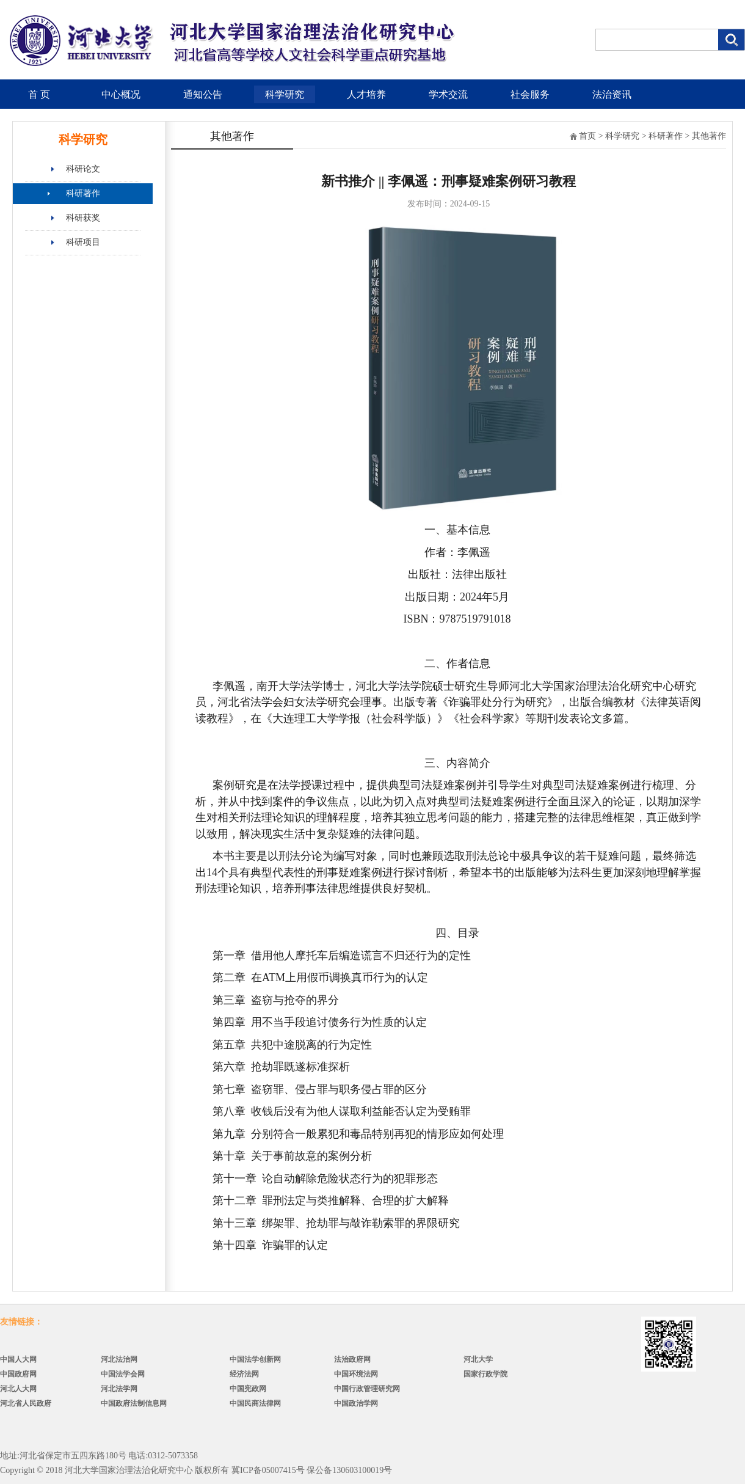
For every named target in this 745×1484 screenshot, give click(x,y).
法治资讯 (611, 94)
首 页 (39, 94)
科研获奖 (83, 217)
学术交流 (448, 94)
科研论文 (83, 169)
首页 (587, 136)
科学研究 (284, 94)
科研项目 (83, 242)
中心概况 (120, 94)
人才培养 (366, 94)
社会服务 (530, 94)
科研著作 (83, 193)
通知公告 (202, 94)
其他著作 (709, 136)
